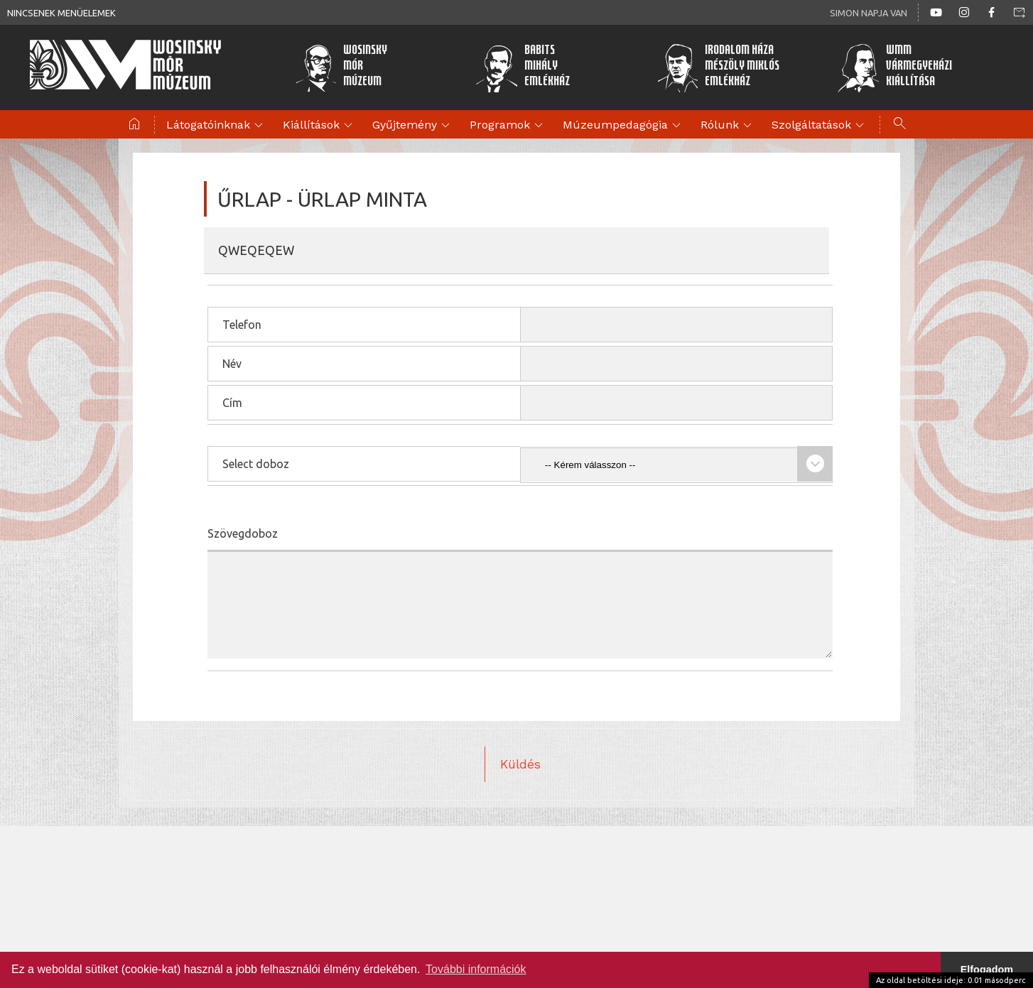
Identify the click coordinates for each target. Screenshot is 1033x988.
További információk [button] (476, 969)
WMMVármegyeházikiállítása (894, 67)
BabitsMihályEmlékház (522, 67)
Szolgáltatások (820, 126)
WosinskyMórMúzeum (341, 67)
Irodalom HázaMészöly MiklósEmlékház (718, 67)
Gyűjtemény (413, 126)
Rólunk (728, 126)
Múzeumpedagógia (624, 126)
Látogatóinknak (216, 126)
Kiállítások (320, 126)
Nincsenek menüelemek (61, 13)
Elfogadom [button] (987, 969)
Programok (508, 126)
